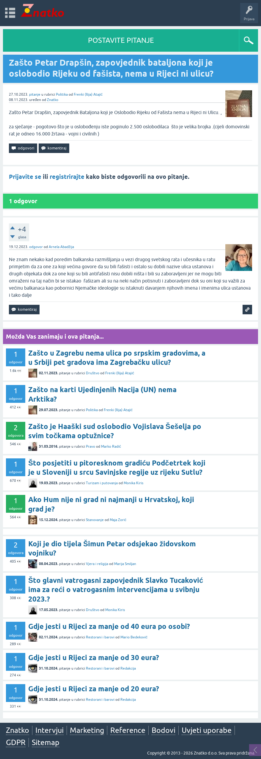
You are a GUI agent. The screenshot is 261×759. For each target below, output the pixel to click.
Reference (127, 730)
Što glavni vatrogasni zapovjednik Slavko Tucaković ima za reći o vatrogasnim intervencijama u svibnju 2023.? (115, 589)
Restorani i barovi (100, 637)
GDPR (16, 742)
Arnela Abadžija (61, 247)
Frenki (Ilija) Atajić (88, 94)
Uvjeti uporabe (207, 730)
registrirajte (67, 176)
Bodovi (163, 730)
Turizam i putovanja (102, 483)
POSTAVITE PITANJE (121, 40)
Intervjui (49, 730)
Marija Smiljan (125, 564)
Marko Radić (111, 446)
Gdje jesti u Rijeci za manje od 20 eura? (93, 688)
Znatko (52, 100)
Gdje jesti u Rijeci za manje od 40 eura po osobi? (109, 626)
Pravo (90, 446)
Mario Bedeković (133, 637)
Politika (62, 94)
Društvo (92, 373)
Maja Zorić (118, 520)
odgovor (36, 247)
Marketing (87, 730)
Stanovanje (95, 520)
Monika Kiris (133, 483)
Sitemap (45, 742)
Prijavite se (25, 176)
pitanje (34, 94)
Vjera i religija (97, 564)
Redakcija (128, 668)
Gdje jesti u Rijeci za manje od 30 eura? (93, 657)
